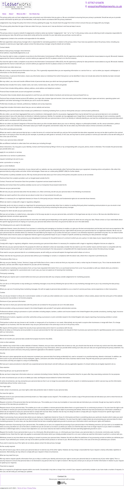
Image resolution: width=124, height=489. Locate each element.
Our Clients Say (34, 14)
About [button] (11, 14)
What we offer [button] (21, 14)
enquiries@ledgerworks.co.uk (105, 6)
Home (4, 14)
